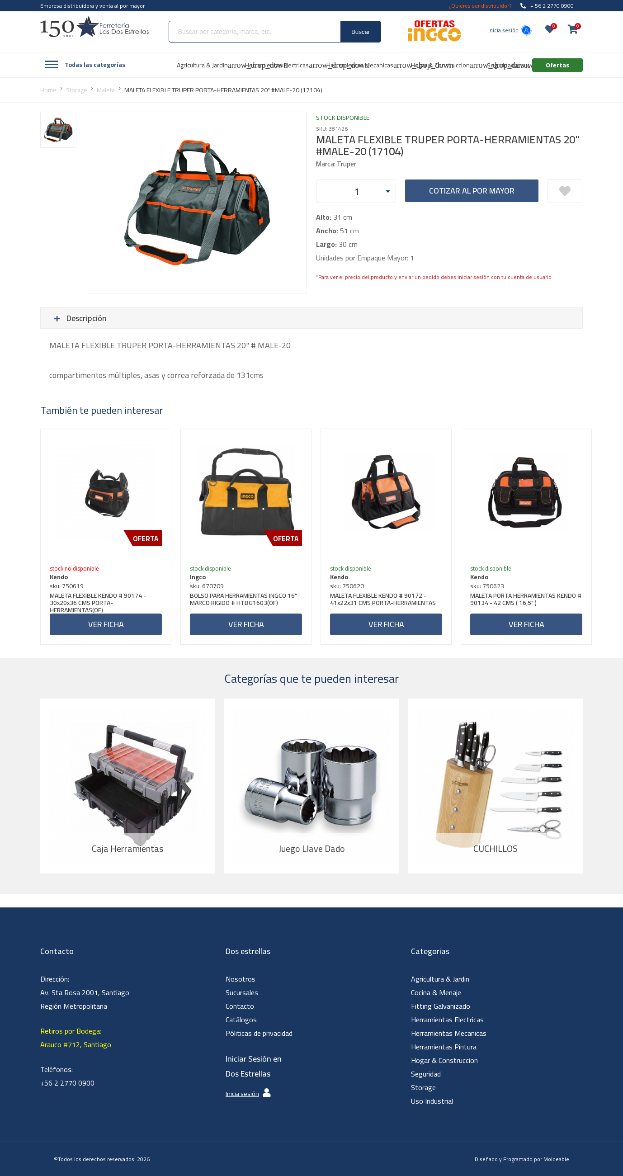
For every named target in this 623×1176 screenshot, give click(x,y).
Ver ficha (106, 624)
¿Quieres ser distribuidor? (480, 5)
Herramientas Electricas (447, 1019)
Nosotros (240, 979)
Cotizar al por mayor (471, 190)
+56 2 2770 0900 (67, 1083)
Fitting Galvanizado (440, 1006)
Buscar (360, 31)
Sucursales (242, 992)
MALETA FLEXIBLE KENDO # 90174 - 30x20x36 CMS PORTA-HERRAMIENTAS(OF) (98, 603)
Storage (423, 1087)
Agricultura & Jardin (440, 979)
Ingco (198, 577)
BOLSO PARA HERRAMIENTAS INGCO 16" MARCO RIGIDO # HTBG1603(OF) (243, 600)
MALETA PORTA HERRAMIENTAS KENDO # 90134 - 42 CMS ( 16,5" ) (525, 600)
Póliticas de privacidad (259, 1033)
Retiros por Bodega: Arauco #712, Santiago (75, 1037)
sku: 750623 (487, 586)
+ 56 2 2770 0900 (547, 5)
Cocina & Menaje (436, 992)
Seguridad (426, 1074)
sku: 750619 (67, 586)
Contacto (240, 1006)
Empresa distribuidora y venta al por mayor (92, 5)
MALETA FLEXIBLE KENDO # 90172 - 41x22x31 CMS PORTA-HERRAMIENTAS (383, 600)
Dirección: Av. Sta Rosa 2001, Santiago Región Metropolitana (84, 992)
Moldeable (556, 1159)
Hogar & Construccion (444, 1060)
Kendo (59, 577)
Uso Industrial (432, 1101)
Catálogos (241, 1019)
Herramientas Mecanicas (448, 1033)
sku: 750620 (347, 586)
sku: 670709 (207, 586)
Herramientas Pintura (444, 1046)
